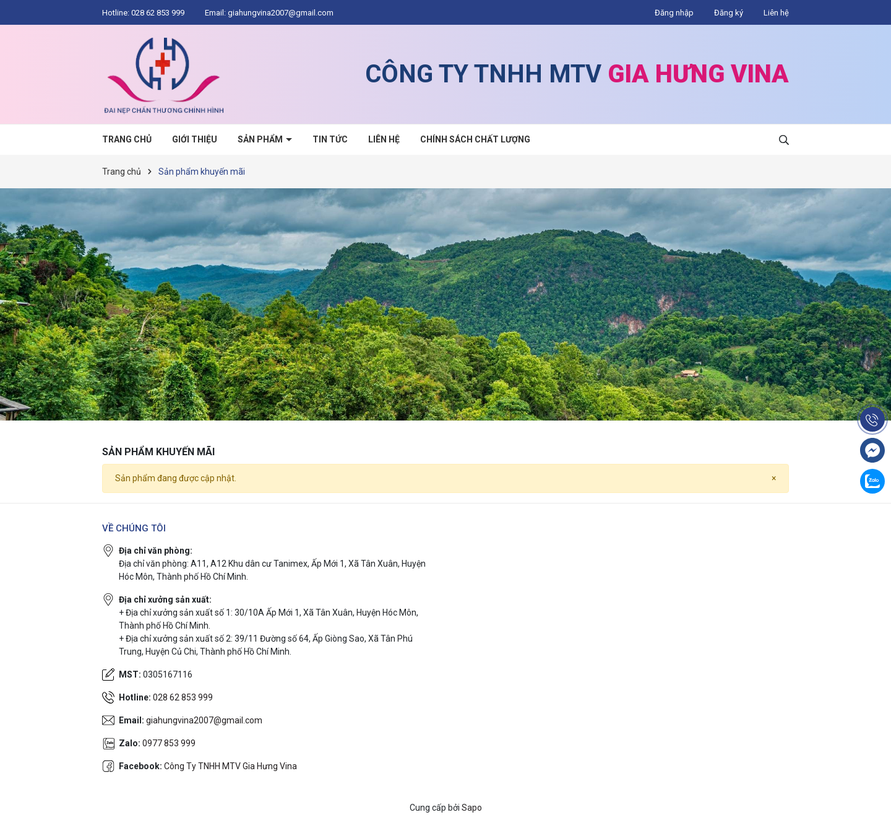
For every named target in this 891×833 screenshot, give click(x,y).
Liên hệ (776, 12)
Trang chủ (127, 139)
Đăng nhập (674, 12)
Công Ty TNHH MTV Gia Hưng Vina (230, 766)
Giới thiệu (194, 139)
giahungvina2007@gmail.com (281, 12)
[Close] (773, 478)
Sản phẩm (261, 139)
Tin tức (330, 139)
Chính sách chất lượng (475, 139)
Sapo (472, 808)
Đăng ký (728, 12)
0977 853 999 (169, 743)
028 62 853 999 (158, 12)
